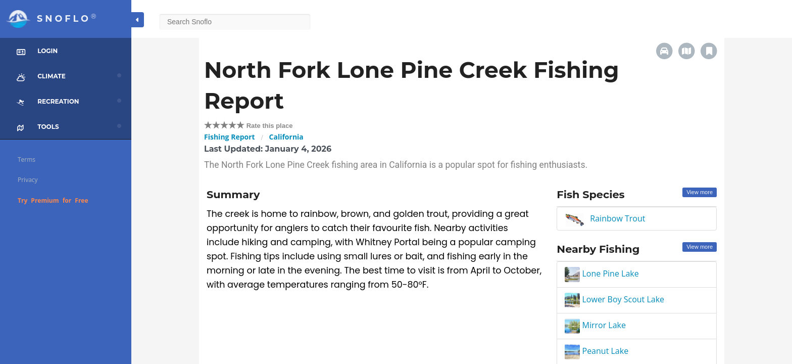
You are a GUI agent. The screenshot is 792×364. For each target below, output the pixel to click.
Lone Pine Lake (601, 273)
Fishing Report (229, 137)
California (286, 137)
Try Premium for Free (53, 200)
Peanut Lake (596, 350)
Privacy (28, 179)
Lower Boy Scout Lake (614, 299)
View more (699, 192)
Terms (26, 159)
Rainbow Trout (617, 218)
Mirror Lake (595, 325)
